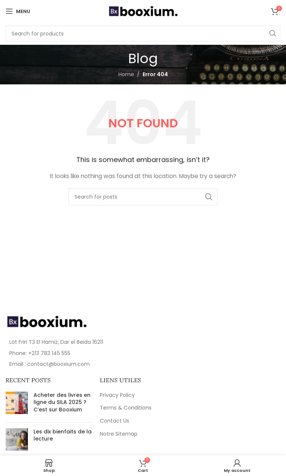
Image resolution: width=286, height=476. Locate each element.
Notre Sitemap (118, 434)
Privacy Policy (117, 395)
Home (126, 74)
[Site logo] (143, 11)
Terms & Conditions (126, 407)
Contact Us (114, 420)
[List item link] (72, 353)
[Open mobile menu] (18, 11)
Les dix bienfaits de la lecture (63, 435)
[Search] (143, 33)
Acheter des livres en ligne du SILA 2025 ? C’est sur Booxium (62, 402)
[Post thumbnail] (17, 404)
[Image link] (47, 321)
